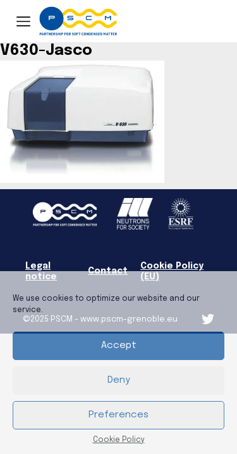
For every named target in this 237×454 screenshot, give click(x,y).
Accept (119, 345)
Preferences (118, 415)
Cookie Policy (119, 440)
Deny (118, 380)
